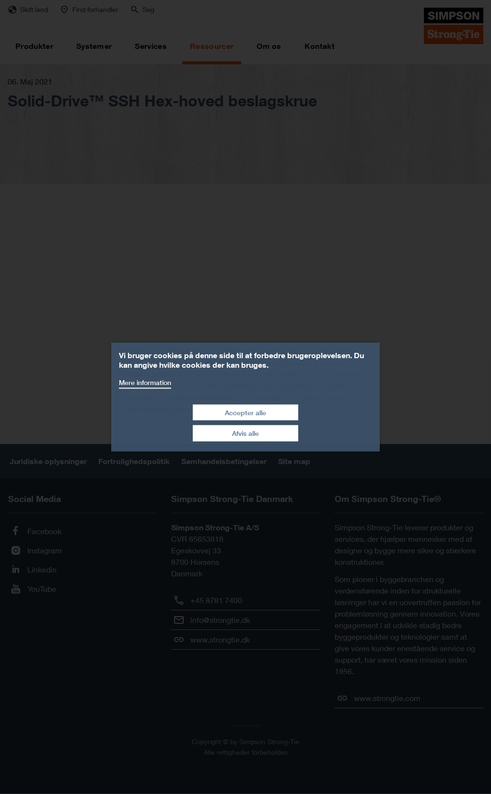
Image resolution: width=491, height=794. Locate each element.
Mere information (145, 382)
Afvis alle (245, 433)
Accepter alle (245, 412)
